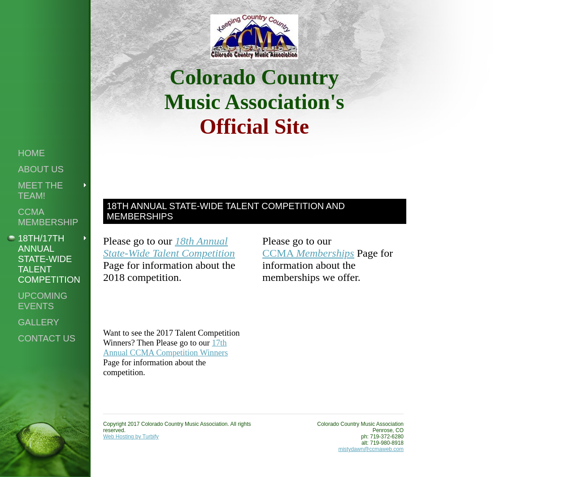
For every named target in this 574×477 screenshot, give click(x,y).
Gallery (38, 322)
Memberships (325, 253)
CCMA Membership (48, 217)
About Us (41, 169)
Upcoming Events (42, 301)
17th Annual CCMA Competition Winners (165, 347)
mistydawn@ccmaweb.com (371, 449)
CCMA (279, 253)
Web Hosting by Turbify (131, 436)
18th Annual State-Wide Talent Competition (169, 247)
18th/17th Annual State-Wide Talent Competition (49, 258)
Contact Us (46, 338)
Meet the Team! (40, 190)
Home (31, 153)
